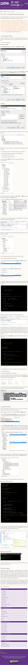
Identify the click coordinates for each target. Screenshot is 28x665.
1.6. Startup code (3, 599)
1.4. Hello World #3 (3, 596)
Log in (1, 586)
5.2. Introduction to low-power (5, 644)
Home (1, 7)
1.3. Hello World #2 (3, 594)
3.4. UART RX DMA (3, 628)
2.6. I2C (2, 618)
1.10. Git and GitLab (3, 605)
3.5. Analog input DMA (4, 630)
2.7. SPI (2, 619)
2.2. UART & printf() (3, 611)
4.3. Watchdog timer (3, 639)
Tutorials (4, 7)
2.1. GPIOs (2, 609)
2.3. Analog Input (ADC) (4, 613)
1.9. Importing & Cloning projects (5, 604)
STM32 (8, 7)
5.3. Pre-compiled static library (5, 646)
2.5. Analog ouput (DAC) (4, 616)
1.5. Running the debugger (4, 597)
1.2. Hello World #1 (3, 592)
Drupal (6, 652)
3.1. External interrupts (4, 623)
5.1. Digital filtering (3, 643)
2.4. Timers (2, 614)
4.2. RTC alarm (3, 637)
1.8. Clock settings (3, 602)
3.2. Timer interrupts (4, 625)
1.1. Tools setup (3, 591)
